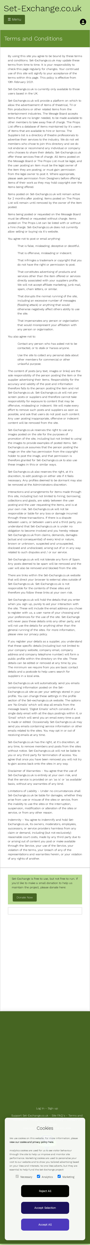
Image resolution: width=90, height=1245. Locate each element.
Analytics (45, 1177)
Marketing (66, 1177)
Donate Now (25, 897)
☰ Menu (14, 19)
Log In (40, 1108)
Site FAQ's (58, 1115)
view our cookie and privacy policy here (31, 1142)
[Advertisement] (45, 962)
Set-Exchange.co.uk (43, 8)
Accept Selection (45, 1208)
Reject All (45, 1191)
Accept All (45, 1224)
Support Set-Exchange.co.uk (29, 1115)
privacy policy (38, 634)
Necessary (24, 1177)
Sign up (53, 1108)
